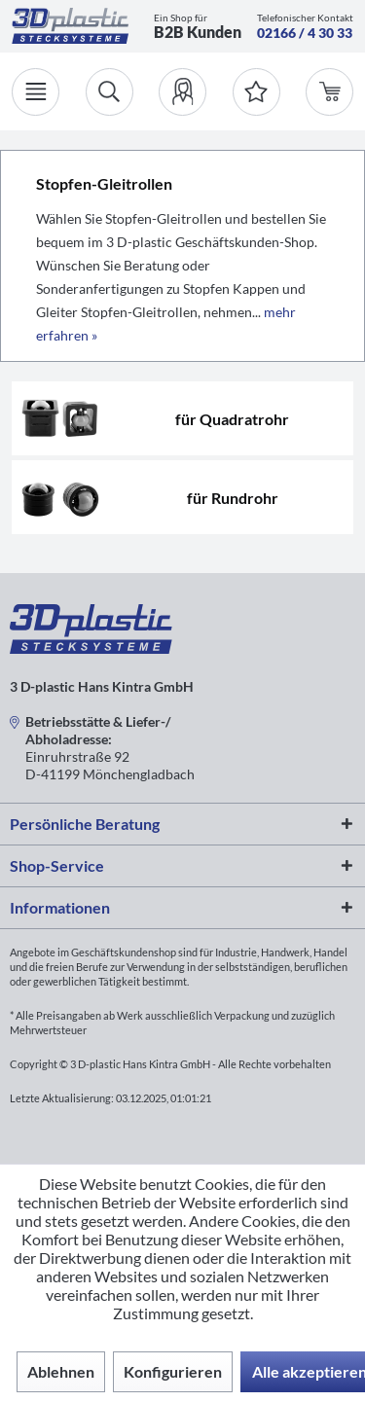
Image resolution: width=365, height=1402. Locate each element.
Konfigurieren (173, 1371)
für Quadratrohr (232, 419)
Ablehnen (60, 1371)
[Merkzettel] (256, 92)
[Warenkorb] (329, 92)
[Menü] (35, 92)
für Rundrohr (232, 497)
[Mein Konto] (182, 92)
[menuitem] (182, 92)
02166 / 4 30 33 (304, 32)
